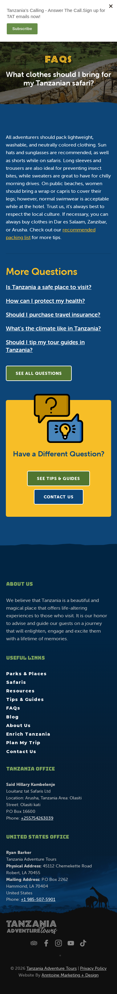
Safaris (16, 682)
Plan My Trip (23, 742)
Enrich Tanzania (28, 734)
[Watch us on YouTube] (71, 943)
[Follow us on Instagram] (58, 943)
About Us (18, 725)
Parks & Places (26, 673)
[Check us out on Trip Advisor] (34, 943)
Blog (12, 717)
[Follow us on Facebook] (46, 943)
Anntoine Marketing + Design (70, 975)
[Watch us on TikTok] (83, 943)
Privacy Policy (93, 968)
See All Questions (39, 373)
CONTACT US (59, 497)
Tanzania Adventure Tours (51, 968)
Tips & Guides (25, 699)
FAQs (13, 708)
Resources (20, 691)
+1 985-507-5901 (38, 899)
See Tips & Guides (58, 478)
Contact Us (21, 751)
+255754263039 (37, 818)
